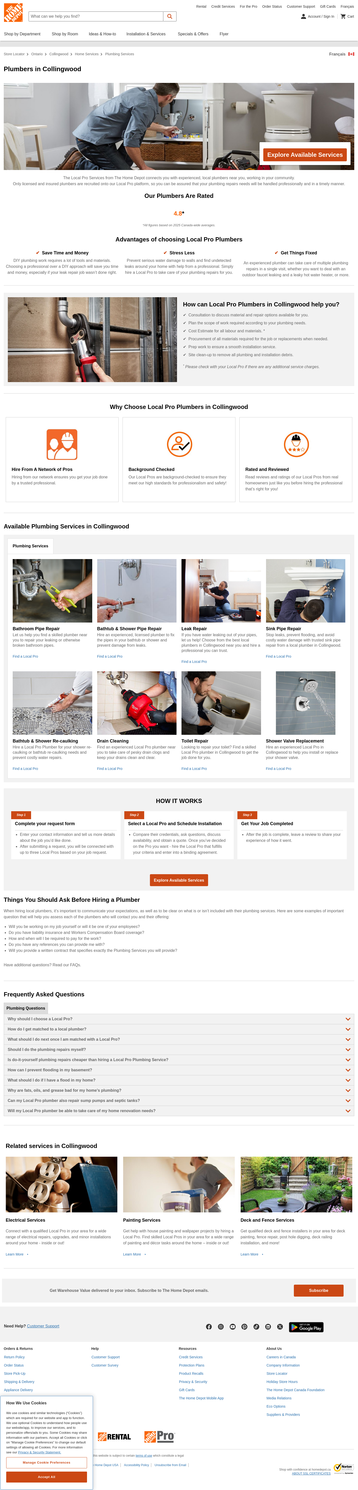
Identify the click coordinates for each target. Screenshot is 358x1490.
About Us (274, 1349)
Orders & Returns (18, 1349)
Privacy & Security (193, 1382)
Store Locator (14, 54)
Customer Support (301, 6)
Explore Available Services (305, 154)
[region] (46, 1443)
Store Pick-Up (14, 1373)
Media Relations (279, 1398)
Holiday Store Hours (282, 1382)
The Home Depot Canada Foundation (295, 1390)
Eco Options (276, 1406)
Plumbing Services (30, 546)
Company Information (283, 1365)
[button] (170, 16)
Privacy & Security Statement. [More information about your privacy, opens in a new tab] (39, 1452)
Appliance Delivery (18, 1390)
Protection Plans (191, 1365)
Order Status (272, 6)
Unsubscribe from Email (170, 1465)
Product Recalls (191, 1373)
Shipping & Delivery (19, 1382)
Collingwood (58, 54)
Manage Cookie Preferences (46, 1462)
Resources (188, 1349)
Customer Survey (104, 1365)
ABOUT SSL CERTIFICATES (311, 1473)
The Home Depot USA (103, 1465)
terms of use (144, 1455)
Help (95, 1349)
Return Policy (14, 1357)
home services (87, 54)
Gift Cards (328, 6)
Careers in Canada (281, 1357)
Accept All (46, 1477)
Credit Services (223, 6)
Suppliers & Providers (283, 1415)
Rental (201, 6)
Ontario (37, 54)
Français (337, 54)
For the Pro (248, 6)
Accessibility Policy (136, 1465)
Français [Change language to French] (347, 6)
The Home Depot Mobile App (201, 1398)
